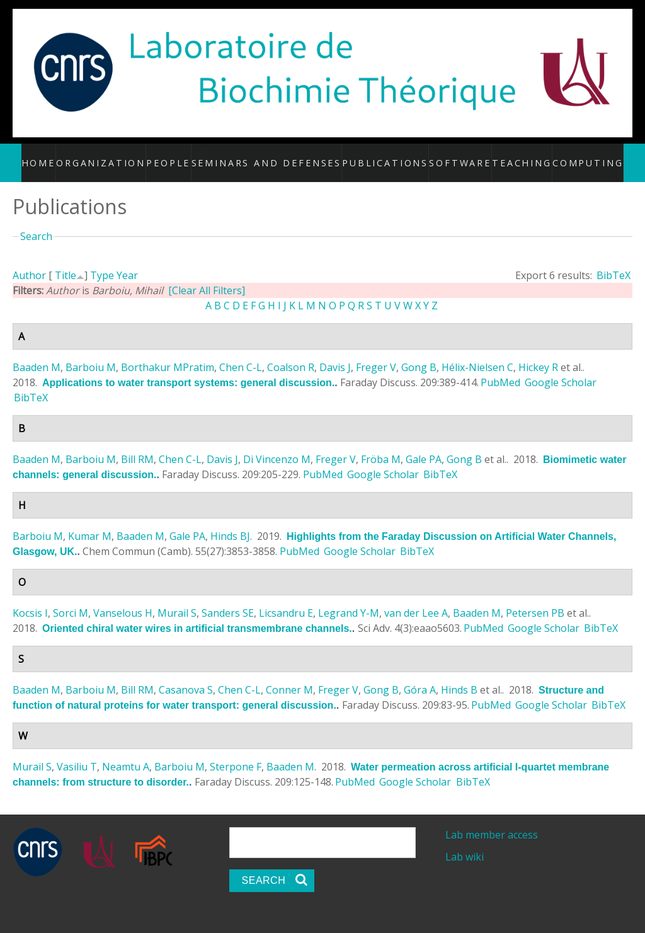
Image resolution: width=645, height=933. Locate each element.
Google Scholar (560, 368)
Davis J (335, 353)
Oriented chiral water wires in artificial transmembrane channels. (197, 614)
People (184, 155)
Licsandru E (286, 599)
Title (65, 261)
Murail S (177, 599)
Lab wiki (464, 843)
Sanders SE (228, 599)
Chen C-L (240, 353)
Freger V (376, 353)
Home (58, 155)
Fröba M (381, 445)
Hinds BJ (230, 522)
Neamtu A (125, 753)
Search (36, 223)
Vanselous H (122, 599)
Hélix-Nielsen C (477, 353)
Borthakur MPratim (167, 353)
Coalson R (290, 353)
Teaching (510, 155)
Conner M (289, 676)
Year (127, 261)
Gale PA (424, 445)
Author (29, 261)
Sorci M (70, 599)
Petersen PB (535, 599)
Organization (119, 155)
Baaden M (36, 353)
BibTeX (613, 261)
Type (102, 261)
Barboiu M (91, 353)
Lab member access (491, 821)
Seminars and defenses (284, 155)
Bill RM (137, 445)
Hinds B (459, 676)
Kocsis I (30, 599)
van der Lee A (416, 599)
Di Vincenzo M (277, 445)
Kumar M (89, 522)
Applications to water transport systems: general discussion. (188, 368)
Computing (573, 155)
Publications (382, 155)
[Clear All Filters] (206, 276)
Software (451, 155)
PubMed (500, 368)
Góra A (420, 676)
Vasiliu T (77, 753)
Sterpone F (235, 753)
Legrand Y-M (348, 599)
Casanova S (186, 676)
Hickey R (538, 353)
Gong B (419, 353)
